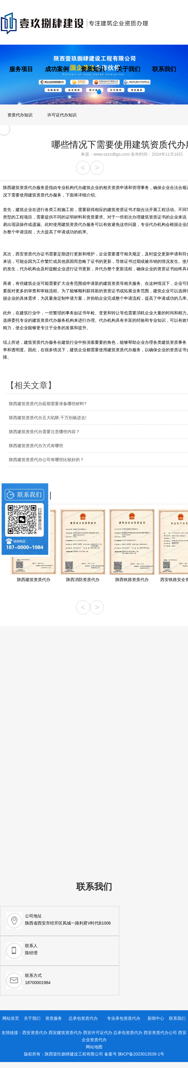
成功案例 (57, 69)
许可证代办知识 (62, 115)
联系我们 (164, 69)
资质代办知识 (19, 115)
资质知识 (93, 69)
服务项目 (21, 69)
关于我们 (128, 69)
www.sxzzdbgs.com (111, 154)
